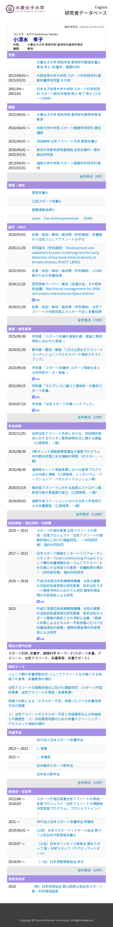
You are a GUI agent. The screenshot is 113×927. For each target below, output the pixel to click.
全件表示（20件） (91, 417)
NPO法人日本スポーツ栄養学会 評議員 (65, 821)
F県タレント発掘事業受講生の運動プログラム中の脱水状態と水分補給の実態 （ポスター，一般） (67, 456)
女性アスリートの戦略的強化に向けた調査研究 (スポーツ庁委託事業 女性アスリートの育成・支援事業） (55, 690)
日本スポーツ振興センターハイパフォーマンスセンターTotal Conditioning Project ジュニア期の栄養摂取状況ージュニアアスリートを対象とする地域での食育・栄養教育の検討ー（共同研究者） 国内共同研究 (70, 563)
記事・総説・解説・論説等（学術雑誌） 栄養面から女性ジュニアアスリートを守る (67, 237)
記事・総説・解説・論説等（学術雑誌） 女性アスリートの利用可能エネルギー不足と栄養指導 (67, 309)
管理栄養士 (40, 192)
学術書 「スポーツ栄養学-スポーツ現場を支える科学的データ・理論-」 (66, 370)
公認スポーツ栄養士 (47, 201)
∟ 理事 (42, 748)
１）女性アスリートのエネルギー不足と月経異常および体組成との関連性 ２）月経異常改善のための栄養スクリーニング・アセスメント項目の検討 (54, 719)
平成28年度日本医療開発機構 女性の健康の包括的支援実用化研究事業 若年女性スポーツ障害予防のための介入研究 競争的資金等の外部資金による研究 (70, 587)
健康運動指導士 (43, 209)
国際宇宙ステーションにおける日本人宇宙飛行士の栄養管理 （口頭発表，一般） (66, 503)
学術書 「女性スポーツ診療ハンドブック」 (64, 403)
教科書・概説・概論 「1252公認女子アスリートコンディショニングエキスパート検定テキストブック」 (67, 354)
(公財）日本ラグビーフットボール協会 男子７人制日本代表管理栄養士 (69, 832)
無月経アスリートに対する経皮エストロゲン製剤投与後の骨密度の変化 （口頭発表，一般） (66, 490)
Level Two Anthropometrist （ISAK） (63, 218)
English (101, 7)
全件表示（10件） (91, 782)
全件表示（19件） (91, 870)
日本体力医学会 (48, 774)
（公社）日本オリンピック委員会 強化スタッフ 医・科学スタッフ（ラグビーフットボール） (68, 848)
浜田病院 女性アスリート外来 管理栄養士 (67, 141)
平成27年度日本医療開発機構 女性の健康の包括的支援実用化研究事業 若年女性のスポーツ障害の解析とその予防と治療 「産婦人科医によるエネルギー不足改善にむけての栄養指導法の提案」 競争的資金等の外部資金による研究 (70, 620)
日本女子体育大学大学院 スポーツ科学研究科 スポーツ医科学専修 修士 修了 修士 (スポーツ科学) (69, 93)
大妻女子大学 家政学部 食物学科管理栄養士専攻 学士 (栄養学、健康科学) (69, 64)
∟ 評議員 (44, 756)
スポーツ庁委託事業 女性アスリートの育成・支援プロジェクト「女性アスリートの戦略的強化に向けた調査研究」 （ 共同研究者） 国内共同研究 (70, 537)
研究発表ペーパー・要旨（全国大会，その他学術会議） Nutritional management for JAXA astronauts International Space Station (66, 288)
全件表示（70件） (91, 320)
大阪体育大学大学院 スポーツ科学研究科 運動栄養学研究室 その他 (69, 78)
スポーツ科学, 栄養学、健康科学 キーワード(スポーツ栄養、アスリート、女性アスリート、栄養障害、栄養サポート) (54, 655)
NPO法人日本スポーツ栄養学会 (60, 739)
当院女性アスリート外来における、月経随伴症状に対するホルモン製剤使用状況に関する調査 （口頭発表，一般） (66, 438)
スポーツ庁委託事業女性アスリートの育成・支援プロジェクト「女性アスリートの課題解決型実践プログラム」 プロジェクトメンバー (70, 805)
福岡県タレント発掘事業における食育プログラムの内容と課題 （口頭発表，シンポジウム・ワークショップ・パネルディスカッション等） (67, 474)
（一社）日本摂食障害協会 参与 (60, 861)
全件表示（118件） (90, 514)
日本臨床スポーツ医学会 (55, 765)
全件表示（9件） (92, 176)
